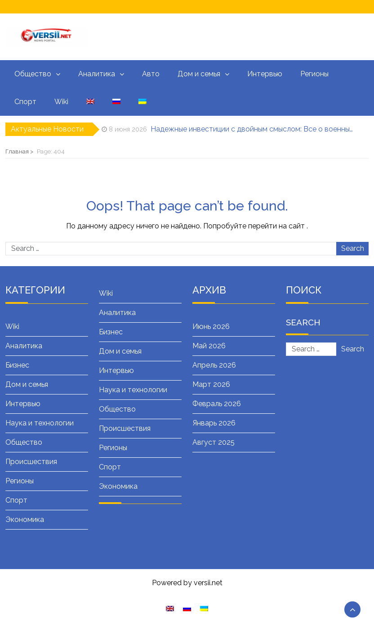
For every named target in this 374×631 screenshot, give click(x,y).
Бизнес (17, 365)
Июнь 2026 (211, 326)
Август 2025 (213, 442)
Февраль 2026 (216, 403)
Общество (32, 74)
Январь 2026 (214, 423)
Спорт (25, 101)
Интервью (264, 74)
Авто (151, 74)
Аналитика (96, 74)
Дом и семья (199, 74)
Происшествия (31, 461)
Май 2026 (209, 346)
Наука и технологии (39, 423)
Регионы (314, 74)
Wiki (61, 101)
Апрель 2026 (214, 365)
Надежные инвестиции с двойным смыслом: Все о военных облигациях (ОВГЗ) (253, 129)
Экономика (24, 519)
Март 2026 (211, 384)
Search (352, 248)
